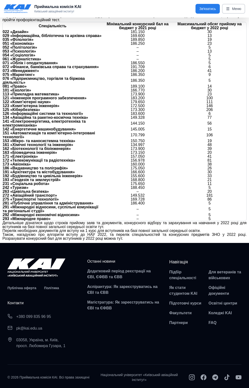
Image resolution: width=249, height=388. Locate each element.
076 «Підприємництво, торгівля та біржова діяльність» (44, 80)
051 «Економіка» (18, 43)
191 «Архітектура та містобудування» (39, 172)
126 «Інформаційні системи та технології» (43, 113)
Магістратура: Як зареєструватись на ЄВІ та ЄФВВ (123, 305)
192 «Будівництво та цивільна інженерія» (43, 176)
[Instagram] (192, 377)
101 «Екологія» (17, 90)
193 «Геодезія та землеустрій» (32, 180)
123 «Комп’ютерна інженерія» (31, 106)
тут (100, 227)
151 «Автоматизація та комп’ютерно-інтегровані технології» (49, 135)
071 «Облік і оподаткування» (30, 63)
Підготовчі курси (185, 303)
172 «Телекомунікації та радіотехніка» (39, 160)
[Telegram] (215, 377)
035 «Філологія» (18, 39)
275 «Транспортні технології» (31, 199)
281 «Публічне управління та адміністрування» (48, 203)
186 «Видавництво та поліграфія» (35, 168)
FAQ (212, 323)
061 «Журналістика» (22, 59)
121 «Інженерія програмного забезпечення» (45, 98)
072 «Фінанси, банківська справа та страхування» (51, 67)
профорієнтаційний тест (37, 20)
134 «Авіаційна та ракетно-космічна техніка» (45, 117)
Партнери (178, 323)
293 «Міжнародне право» (27, 219)
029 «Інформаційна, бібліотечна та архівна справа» (52, 36)
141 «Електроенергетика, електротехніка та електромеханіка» (44, 123)
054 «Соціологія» (19, 55)
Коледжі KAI (220, 313)
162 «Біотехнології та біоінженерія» (37, 149)
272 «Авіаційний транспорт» (30, 195)
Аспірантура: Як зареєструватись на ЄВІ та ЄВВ (122, 290)
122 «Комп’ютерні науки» (27, 102)
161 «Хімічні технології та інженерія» (38, 145)
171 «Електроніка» (20, 156)
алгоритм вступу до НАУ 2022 (76, 234)
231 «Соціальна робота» (26, 184)
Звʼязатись (207, 9)
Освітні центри (222, 303)
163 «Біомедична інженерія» (30, 152)
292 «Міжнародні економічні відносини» (41, 215)
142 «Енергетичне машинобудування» (39, 129)
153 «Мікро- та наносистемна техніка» (39, 141)
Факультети (180, 313)
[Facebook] (203, 377)
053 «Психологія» (19, 51)
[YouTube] (238, 377)
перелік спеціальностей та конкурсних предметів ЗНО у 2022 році (181, 234)
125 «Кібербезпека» (21, 110)
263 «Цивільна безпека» (26, 191)
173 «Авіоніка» (17, 164)
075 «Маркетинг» (19, 75)
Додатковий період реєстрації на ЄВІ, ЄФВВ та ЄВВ (119, 274)
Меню (233, 9)
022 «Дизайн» (15, 32)
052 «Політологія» (20, 47)
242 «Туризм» (15, 187)
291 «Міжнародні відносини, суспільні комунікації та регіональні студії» (50, 209)
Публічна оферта (22, 288)
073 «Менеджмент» (21, 71)
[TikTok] (227, 377)
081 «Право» (15, 86)
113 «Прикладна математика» (31, 94)
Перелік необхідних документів (30, 231)
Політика (51, 288)
